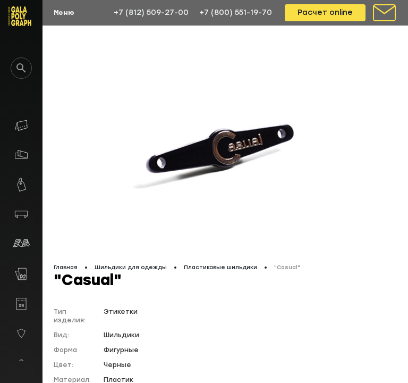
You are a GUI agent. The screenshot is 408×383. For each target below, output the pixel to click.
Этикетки (121, 311)
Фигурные (121, 350)
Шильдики (121, 335)
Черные (117, 365)
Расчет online (325, 12)
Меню (64, 12)
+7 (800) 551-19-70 (235, 12)
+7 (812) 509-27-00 (151, 12)
